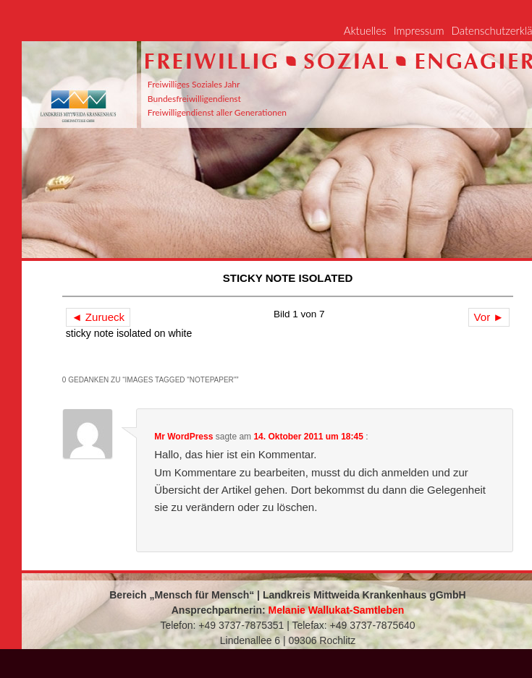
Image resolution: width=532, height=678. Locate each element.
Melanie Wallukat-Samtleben (337, 610)
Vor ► (489, 317)
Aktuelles (365, 30)
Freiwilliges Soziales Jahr (194, 84)
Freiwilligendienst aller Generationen (217, 112)
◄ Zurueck (98, 317)
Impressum (419, 30)
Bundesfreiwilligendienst (194, 98)
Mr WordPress (183, 437)
